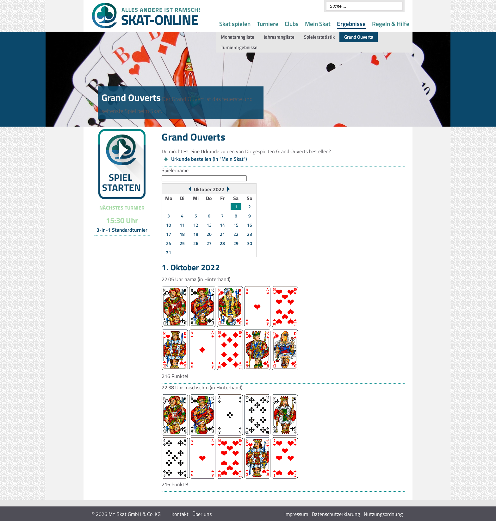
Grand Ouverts (358, 37)
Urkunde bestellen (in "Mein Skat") (209, 159)
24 (168, 243)
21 (222, 234)
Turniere (267, 23)
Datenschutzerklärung (336, 514)
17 (168, 234)
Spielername (175, 170)
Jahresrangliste (279, 37)
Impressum (296, 514)
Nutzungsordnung (383, 514)
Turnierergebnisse (239, 47)
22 (236, 234)
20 (209, 234)
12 (195, 225)
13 (209, 225)
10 (168, 225)
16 (249, 225)
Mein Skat (318, 23)
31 (168, 252)
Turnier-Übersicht (119, 243)
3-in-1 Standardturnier (121, 230)
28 (222, 243)
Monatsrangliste (237, 37)
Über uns (202, 514)
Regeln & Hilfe (390, 23)
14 (222, 225)
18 (182, 234)
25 (182, 243)
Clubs (292, 23)
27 (209, 243)
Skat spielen (235, 23)
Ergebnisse (351, 23)
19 (195, 234)
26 (195, 243)
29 (236, 243)
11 (182, 225)
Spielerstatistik (319, 37)
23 (249, 234)
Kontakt (180, 514)
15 (236, 225)
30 (249, 243)
